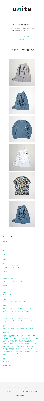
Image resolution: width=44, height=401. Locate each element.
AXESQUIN (20, 335)
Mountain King (19, 343)
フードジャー (23, 328)
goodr (11, 340)
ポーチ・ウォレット (8, 311)
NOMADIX (13, 345)
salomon (11, 348)
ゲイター (17, 311)
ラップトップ (34, 320)
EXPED (14, 338)
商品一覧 (5, 242)
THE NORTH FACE (8, 351)
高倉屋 (4, 354)
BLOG (25, 387)
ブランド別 (6, 332)
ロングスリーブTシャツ (15, 266)
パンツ (4, 274)
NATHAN (34, 343)
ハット (11, 301)
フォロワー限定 (7, 365)
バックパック (6, 318)
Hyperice (14, 341)
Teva (26, 349)
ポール (17, 310)
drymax (30, 337)
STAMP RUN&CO (27, 348)
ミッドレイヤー (15, 267)
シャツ (25, 266)
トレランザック (16, 318)
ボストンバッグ (25, 320)
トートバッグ (6, 321)
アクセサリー (6, 306)
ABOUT (17, 387)
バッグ (4, 316)
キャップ (5, 301)
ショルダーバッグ (26, 318)
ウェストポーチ (7, 320)
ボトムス (5, 272)
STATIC (12, 349)
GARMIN (17, 340)
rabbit (33, 353)
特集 (4, 359)
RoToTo (5, 348)
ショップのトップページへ (22, 36)
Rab (4, 346)
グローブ (23, 310)
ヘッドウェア (6, 299)
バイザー (24, 301)
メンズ (4, 250)
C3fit (4, 337)
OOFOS (24, 345)
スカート (27, 274)
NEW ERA (5, 345)
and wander (12, 335)
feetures (28, 338)
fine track (35, 338)
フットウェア (6, 285)
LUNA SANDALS (28, 341)
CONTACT (35, 387)
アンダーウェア (7, 294)
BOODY (28, 335)
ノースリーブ (32, 266)
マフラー (5, 310)
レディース (6, 254)
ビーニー (17, 301)
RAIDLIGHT (10, 346)
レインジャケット (21, 281)
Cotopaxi (23, 337)
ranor (17, 346)
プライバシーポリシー (12, 391)
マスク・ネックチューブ (9, 308)
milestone (5, 343)
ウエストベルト (22, 308)
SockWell (5, 349)
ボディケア (32, 328)
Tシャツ (5, 266)
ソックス (18, 288)
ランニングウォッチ (27, 311)
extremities (21, 338)
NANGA (27, 343)
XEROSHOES (25, 353)
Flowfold (5, 340)
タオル (4, 328)
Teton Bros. (19, 349)
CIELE (9, 337)
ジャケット (6, 281)
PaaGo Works (32, 345)
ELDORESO (6, 338)
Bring (33, 335)
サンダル (12, 288)
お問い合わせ (22, 39)
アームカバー (31, 308)
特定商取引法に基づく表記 (30, 391)
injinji (20, 341)
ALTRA (5, 335)
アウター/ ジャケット (8, 278)
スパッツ (21, 274)
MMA (11, 343)
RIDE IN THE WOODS (27, 346)
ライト (11, 310)
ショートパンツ (12, 274)
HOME (8, 387)
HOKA (23, 340)
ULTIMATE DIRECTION (31, 351)
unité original (16, 353)
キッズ (4, 259)
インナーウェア (7, 292)
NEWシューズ (6, 361)
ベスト (12, 281)
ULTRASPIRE (6, 353)
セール (4, 246)
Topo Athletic (19, 351)
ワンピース (6, 267)
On (19, 345)
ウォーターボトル (13, 328)
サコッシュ (16, 320)
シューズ (5, 288)
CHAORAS (16, 337)
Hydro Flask (6, 341)
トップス (5, 263)
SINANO (18, 348)
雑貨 (4, 326)
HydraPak (30, 340)
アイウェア (30, 310)
